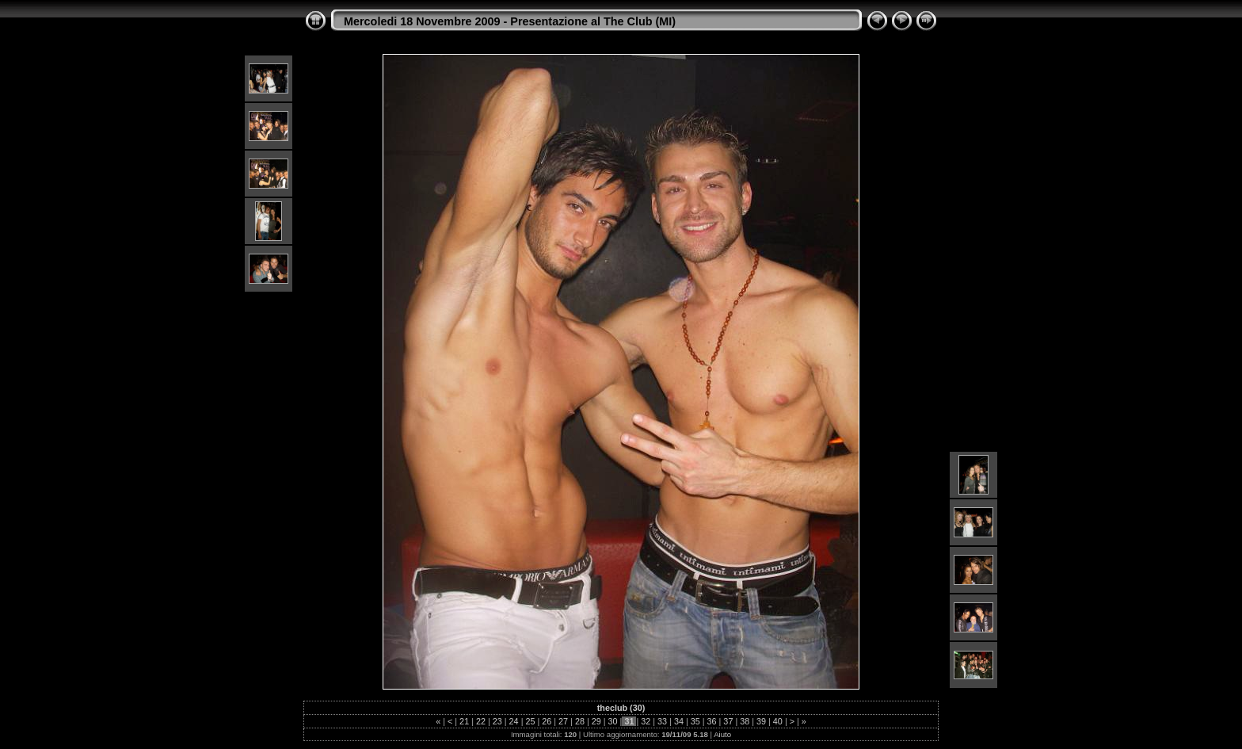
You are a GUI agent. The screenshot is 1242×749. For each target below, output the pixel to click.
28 (580, 721)
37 (728, 721)
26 (546, 721)
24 (514, 721)
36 (712, 721)
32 (645, 721)
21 (464, 721)
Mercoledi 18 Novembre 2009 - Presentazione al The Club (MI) (510, 21)
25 (530, 721)
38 (744, 721)
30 (613, 721)
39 (761, 721)
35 (695, 721)
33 (662, 721)
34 (679, 721)
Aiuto (722, 734)
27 (563, 721)
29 (596, 721)
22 (481, 721)
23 (497, 721)
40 (778, 721)
